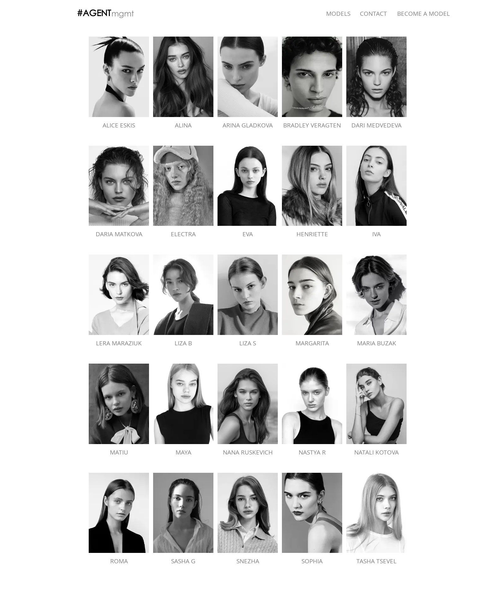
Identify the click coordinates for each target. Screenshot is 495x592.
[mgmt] (122, 13)
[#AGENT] (94, 13)
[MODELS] (338, 13)
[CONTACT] (373, 13)
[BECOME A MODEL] (423, 13)
